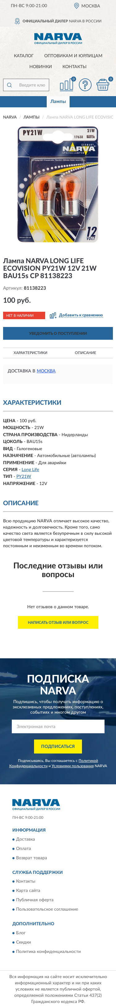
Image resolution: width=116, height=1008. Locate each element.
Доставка (25, 839)
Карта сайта (28, 891)
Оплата (23, 849)
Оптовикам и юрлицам (73, 56)
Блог (21, 933)
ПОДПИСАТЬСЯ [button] (58, 746)
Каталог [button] (24, 56)
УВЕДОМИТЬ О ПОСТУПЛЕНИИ (58, 333)
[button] (85, 84)
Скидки (23, 942)
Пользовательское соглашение (47, 910)
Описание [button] (85, 353)
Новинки (40, 67)
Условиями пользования (73, 766)
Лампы (58, 101)
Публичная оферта (35, 900)
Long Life (30, 470)
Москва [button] (46, 371)
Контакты (74, 67)
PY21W (23, 476)
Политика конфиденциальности (48, 952)
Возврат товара (31, 858)
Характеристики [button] (30, 353)
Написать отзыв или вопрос (58, 622)
